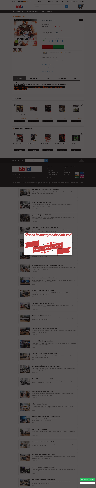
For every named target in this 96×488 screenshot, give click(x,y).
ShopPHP (91, 483)
